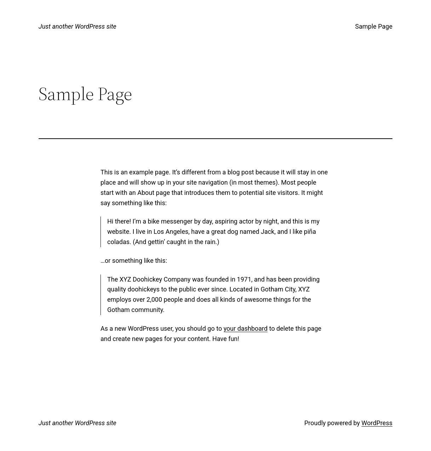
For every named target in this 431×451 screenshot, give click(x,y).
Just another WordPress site (77, 26)
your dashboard (246, 328)
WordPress (377, 423)
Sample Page (373, 26)
